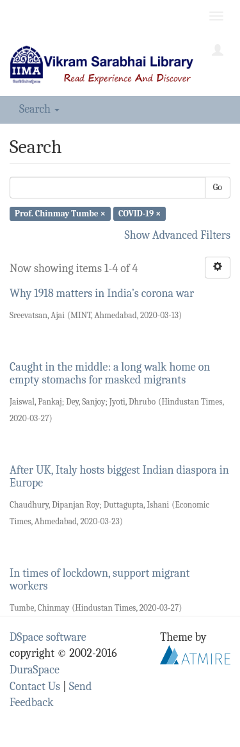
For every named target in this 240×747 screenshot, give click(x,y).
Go (217, 187)
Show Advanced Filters (178, 235)
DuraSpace (35, 670)
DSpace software (48, 637)
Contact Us (35, 686)
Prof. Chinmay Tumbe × (60, 213)
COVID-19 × (139, 213)
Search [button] (39, 109)
